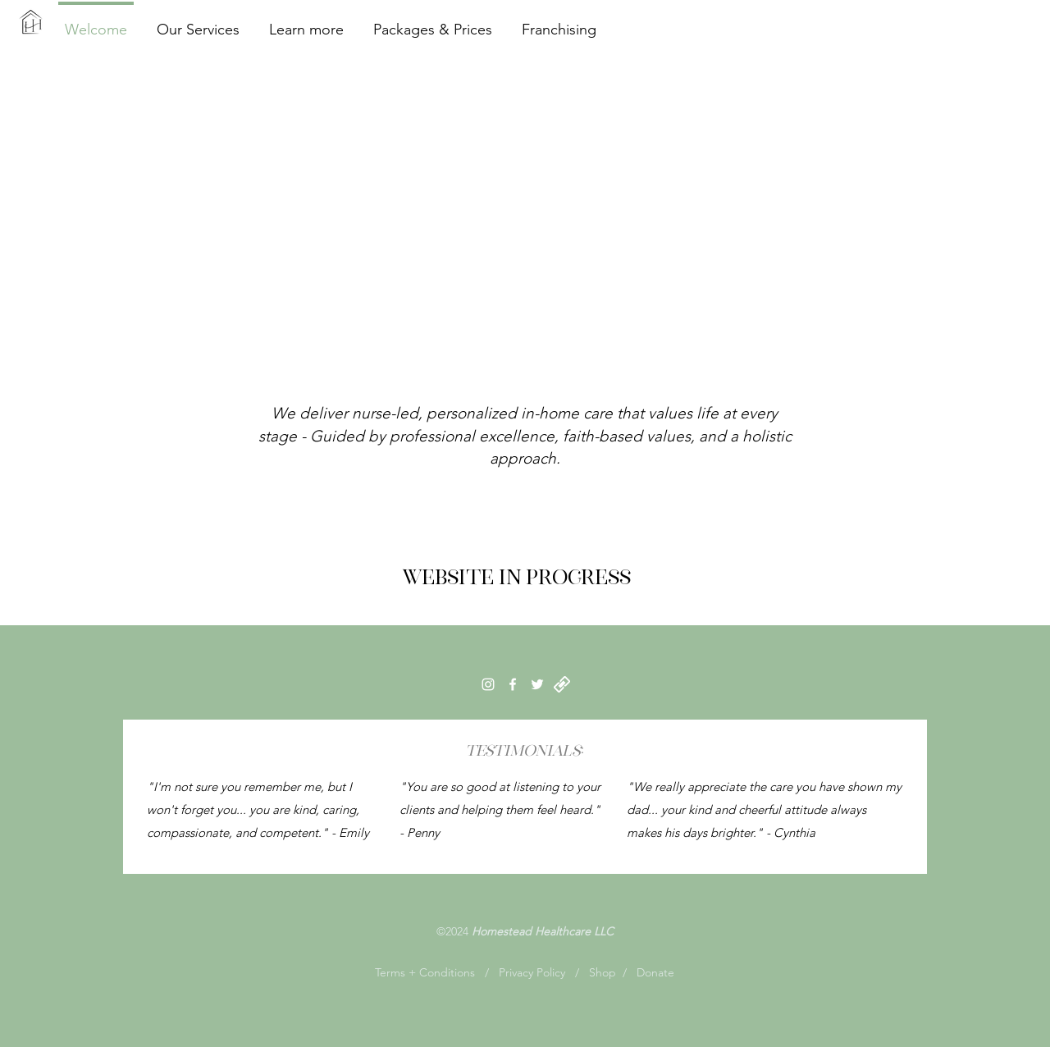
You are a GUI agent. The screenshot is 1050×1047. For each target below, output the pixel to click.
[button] (306, 22)
